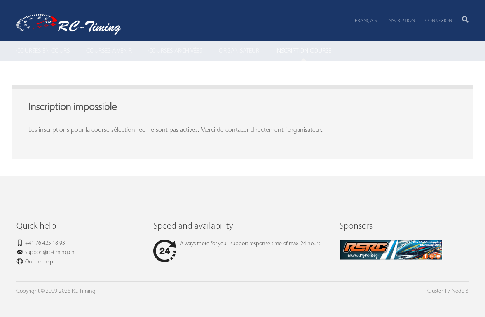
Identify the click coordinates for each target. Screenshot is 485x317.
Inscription (401, 20)
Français (366, 20)
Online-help (39, 262)
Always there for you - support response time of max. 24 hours (236, 244)
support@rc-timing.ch (50, 252)
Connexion (438, 20)
